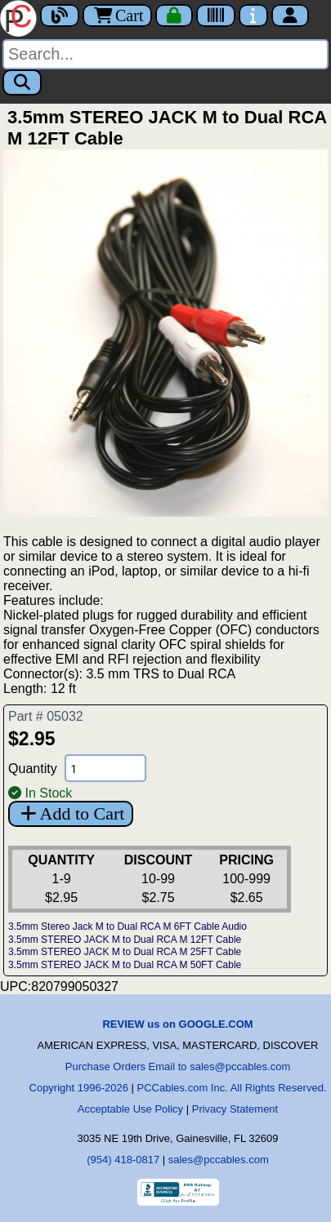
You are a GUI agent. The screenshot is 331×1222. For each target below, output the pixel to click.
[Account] (290, 15)
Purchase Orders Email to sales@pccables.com (177, 1066)
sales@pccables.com (218, 1159)
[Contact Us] (253, 15)
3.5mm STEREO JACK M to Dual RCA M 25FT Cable (124, 952)
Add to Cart (70, 813)
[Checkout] (174, 15)
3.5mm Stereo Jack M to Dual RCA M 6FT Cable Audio (127, 926)
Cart (117, 15)
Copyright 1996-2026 (78, 1088)
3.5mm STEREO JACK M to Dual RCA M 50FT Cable (124, 965)
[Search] (165, 54)
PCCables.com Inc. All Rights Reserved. (232, 1088)
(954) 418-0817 (123, 1159)
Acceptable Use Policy (130, 1109)
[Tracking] (215, 15)
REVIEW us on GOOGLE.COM (177, 1024)
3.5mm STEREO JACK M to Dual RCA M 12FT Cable (124, 939)
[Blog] (59, 15)
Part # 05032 (45, 716)
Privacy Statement (235, 1109)
